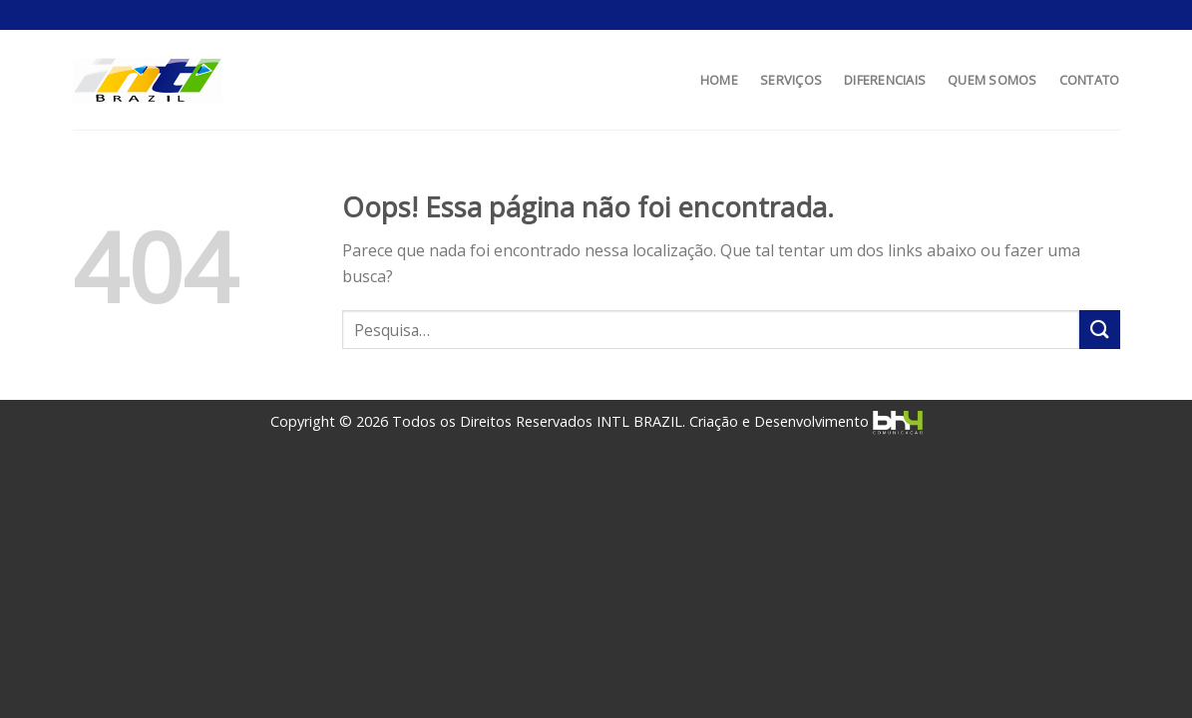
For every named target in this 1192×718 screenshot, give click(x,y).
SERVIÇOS (791, 80)
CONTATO (1089, 80)
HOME (719, 80)
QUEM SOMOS (992, 80)
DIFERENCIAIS (885, 80)
